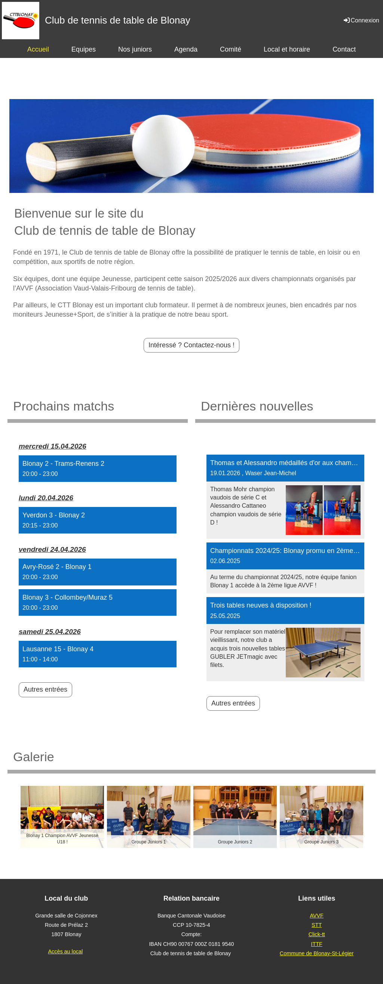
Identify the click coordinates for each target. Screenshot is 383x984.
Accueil (38, 49)
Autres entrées (45, 689)
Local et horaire (287, 49)
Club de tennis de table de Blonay (117, 20)
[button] (98, 468)
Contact (344, 49)
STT (317, 925)
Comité (230, 49)
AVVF (317, 916)
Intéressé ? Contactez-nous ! (191, 345)
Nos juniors (135, 49)
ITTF (316, 944)
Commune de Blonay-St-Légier (317, 953)
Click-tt (317, 934)
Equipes (83, 49)
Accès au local (65, 951)
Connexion (361, 20)
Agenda (185, 49)
